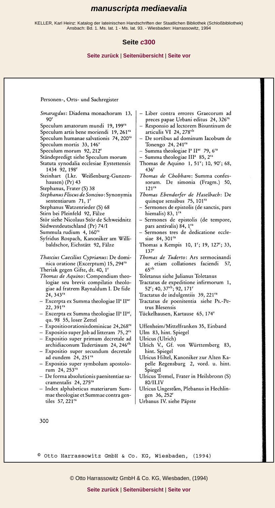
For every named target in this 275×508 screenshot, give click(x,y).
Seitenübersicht (143, 56)
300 (147, 42)
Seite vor (179, 56)
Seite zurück (103, 56)
